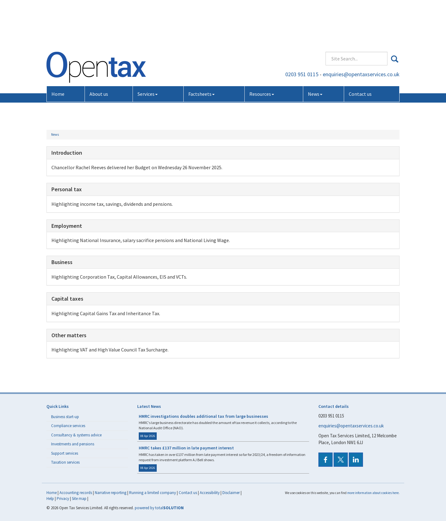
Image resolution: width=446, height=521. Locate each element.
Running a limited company (152, 492)
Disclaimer (231, 492)
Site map (79, 498)
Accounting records (75, 492)
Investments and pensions (72, 444)
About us (99, 49)
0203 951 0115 (301, 29)
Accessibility (210, 492)
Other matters (68, 335)
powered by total (159, 507)
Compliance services (68, 425)
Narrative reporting (110, 492)
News (315, 49)
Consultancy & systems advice (76, 435)
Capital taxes (67, 298)
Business (61, 262)
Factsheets (201, 49)
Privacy (63, 498)
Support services (64, 453)
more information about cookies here (373, 493)
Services (148, 49)
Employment (66, 225)
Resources (261, 49)
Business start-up (65, 416)
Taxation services (65, 462)
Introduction (66, 152)
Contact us (360, 49)
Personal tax (66, 189)
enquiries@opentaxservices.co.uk (361, 29)
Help (50, 498)
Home (57, 49)
